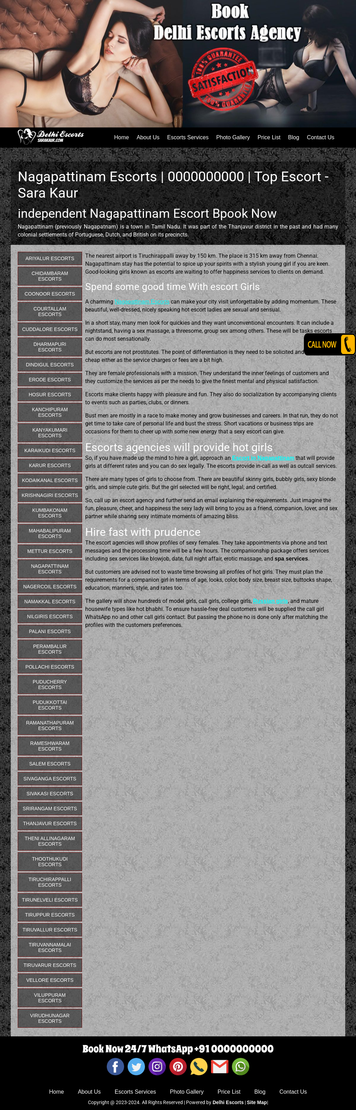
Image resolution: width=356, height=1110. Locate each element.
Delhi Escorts (227, 1102)
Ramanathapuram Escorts (50, 725)
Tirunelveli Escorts (50, 900)
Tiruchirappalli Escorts (50, 882)
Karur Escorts (50, 465)
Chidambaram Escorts (50, 276)
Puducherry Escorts (50, 684)
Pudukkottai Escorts (50, 705)
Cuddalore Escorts (50, 329)
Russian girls (270, 601)
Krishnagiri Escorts (50, 495)
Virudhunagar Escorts (50, 1018)
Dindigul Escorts (50, 364)
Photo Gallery (233, 137)
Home (121, 137)
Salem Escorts (50, 764)
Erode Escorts (50, 379)
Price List (269, 137)
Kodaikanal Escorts (50, 480)
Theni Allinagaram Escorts (50, 841)
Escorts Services (188, 137)
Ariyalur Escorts (49, 258)
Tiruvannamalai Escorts (50, 947)
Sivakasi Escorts (49, 793)
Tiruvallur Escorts (50, 930)
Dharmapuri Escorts (49, 347)
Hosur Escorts (50, 394)
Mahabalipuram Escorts (50, 533)
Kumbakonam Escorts (49, 513)
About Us (148, 137)
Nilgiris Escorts (50, 616)
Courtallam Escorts (49, 311)
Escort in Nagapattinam (263, 458)
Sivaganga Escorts (49, 778)
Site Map (257, 1102)
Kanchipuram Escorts (50, 412)
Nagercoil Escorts (49, 586)
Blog (293, 137)
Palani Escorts (50, 631)
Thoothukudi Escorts (50, 861)
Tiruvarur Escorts (49, 965)
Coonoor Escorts (50, 294)
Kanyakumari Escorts (49, 432)
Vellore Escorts (49, 980)
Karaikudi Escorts (49, 450)
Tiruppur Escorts (50, 915)
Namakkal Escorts (49, 601)
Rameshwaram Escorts (50, 746)
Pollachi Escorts (49, 667)
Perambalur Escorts (49, 649)
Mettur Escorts (50, 551)
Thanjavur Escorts (49, 823)
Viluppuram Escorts (50, 997)
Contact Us (320, 137)
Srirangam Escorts (50, 808)
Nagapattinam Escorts (142, 302)
